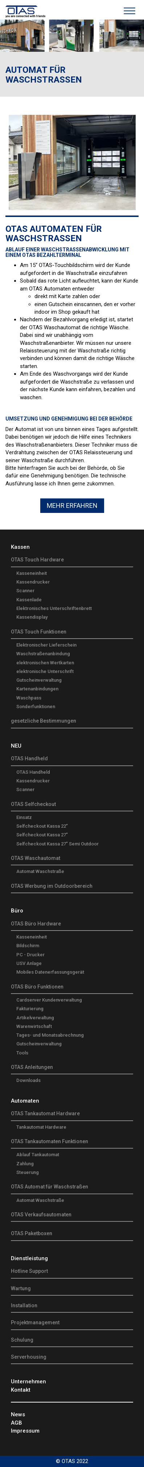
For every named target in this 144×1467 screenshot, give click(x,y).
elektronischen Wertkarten (45, 662)
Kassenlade (29, 599)
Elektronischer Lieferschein (46, 645)
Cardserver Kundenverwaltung (49, 1000)
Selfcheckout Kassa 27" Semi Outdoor (57, 844)
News (18, 1414)
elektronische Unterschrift (45, 671)
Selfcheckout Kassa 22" (42, 826)
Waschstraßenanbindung (43, 653)
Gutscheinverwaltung (39, 680)
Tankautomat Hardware (41, 1127)
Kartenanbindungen (37, 688)
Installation (24, 1305)
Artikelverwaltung (35, 1017)
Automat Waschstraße (40, 871)
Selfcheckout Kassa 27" (42, 834)
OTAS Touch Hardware (37, 560)
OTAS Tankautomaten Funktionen (49, 1141)
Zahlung (25, 1163)
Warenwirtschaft (34, 1026)
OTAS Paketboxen (31, 1233)
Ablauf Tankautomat (37, 1154)
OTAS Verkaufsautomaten (41, 1214)
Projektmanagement (35, 1322)
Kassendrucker (33, 582)
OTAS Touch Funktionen (38, 632)
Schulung (22, 1340)
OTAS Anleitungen (32, 1067)
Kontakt (20, 1390)
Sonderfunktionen (35, 706)
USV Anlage (29, 963)
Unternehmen (28, 1381)
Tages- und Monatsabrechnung (50, 1035)
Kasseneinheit (31, 573)
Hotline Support (29, 1271)
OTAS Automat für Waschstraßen (49, 1187)
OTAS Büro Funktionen (37, 987)
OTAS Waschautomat (35, 858)
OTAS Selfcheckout (33, 804)
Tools (22, 1053)
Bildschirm (27, 945)
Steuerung (27, 1172)
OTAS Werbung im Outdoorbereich (51, 886)
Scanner (25, 590)
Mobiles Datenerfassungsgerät (50, 972)
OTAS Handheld (29, 758)
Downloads (28, 1080)
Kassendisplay (32, 617)
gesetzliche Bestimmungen (43, 721)
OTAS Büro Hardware (36, 924)
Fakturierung (30, 1008)
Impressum (25, 1431)
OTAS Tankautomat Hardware (45, 1113)
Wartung (21, 1288)
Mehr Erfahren (72, 505)
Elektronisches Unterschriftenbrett (54, 608)
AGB (16, 1423)
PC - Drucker (30, 954)
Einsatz (24, 817)
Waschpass (28, 698)
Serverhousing (28, 1357)
